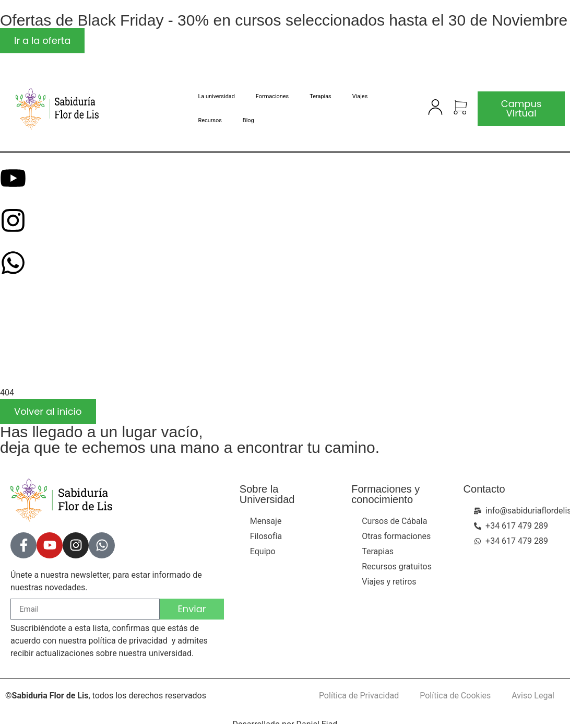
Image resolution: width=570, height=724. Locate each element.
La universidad (216, 96)
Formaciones (272, 96)
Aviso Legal (533, 695)
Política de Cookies (455, 695)
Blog (248, 120)
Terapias (320, 96)
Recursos (209, 120)
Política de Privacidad (359, 695)
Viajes (360, 96)
